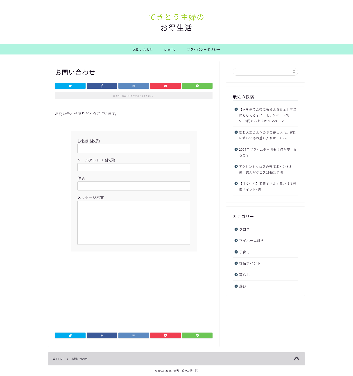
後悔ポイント (250, 263)
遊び (242, 286)
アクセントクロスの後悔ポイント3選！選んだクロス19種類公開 (265, 169)
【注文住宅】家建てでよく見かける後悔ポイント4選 (267, 186)
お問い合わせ (143, 50)
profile (169, 50)
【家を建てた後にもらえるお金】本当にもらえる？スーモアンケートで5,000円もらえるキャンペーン (267, 115)
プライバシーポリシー (203, 50)
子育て (244, 251)
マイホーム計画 (251, 240)
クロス (244, 229)
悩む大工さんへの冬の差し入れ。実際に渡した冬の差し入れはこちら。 (267, 135)
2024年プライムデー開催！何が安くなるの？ (268, 152)
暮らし (244, 274)
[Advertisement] (134, 289)
